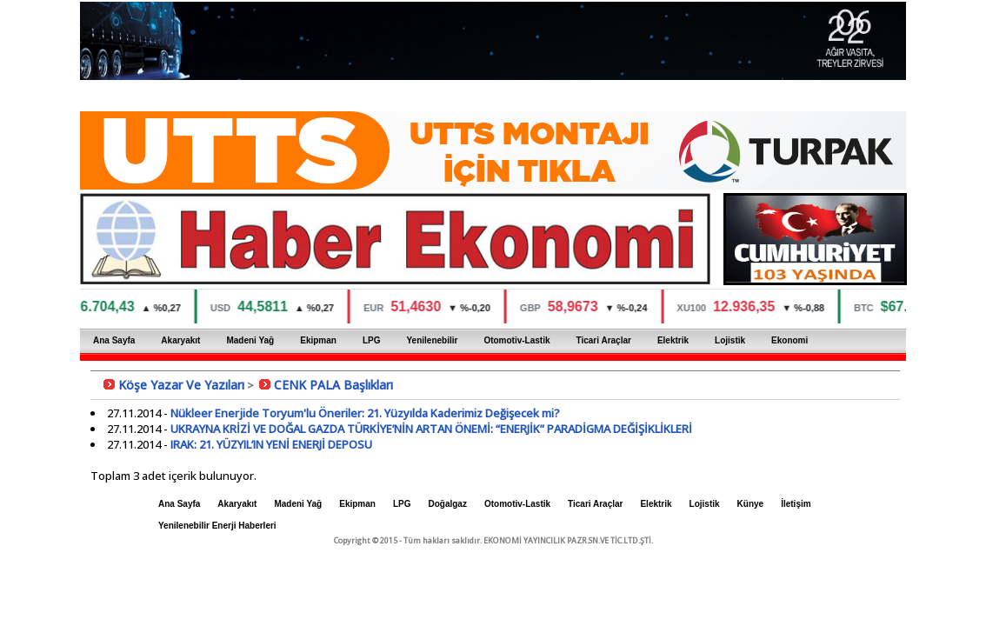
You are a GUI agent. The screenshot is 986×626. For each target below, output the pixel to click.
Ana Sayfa (114, 340)
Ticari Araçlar (603, 340)
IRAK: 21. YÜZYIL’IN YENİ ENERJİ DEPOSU (271, 444)
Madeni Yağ (250, 340)
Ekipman (318, 340)
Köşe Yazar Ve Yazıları (181, 384)
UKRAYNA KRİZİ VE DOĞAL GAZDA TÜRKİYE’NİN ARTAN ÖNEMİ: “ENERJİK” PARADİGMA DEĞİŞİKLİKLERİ (431, 428)
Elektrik (673, 340)
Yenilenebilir (431, 340)
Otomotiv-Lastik (516, 340)
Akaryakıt (180, 340)
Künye (750, 504)
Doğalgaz (447, 504)
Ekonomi (789, 340)
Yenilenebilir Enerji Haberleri (217, 525)
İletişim (795, 504)
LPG (372, 340)
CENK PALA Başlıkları (333, 384)
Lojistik (730, 340)
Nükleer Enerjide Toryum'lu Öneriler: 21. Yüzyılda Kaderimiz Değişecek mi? (365, 413)
